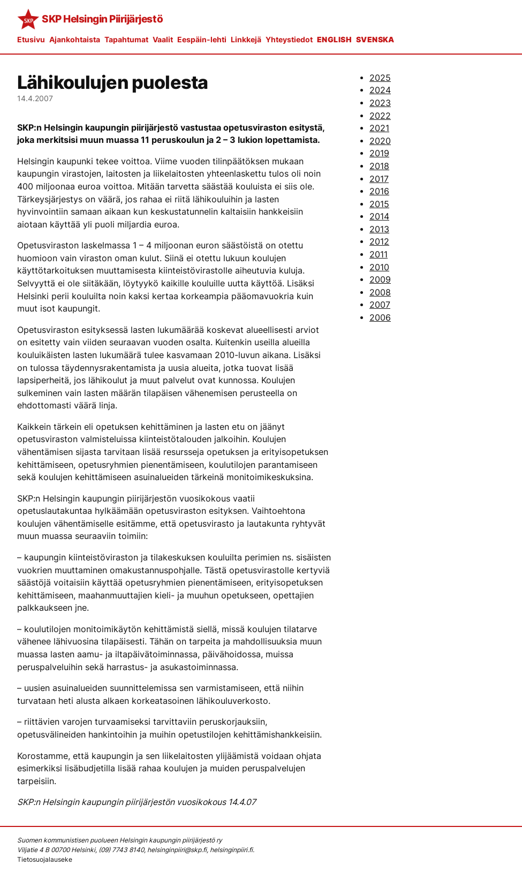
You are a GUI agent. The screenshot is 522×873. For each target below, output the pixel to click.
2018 (379, 166)
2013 (379, 229)
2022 (380, 116)
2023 (380, 103)
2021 (379, 128)
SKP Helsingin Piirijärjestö (102, 18)
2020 (380, 141)
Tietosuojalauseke (44, 859)
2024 (380, 90)
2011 (378, 254)
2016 (379, 191)
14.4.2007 (35, 98)
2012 (379, 242)
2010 (379, 267)
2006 (380, 318)
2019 (379, 153)
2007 (379, 305)
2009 (380, 280)
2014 (379, 216)
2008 (380, 292)
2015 (379, 204)
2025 (380, 78)
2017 (379, 179)
